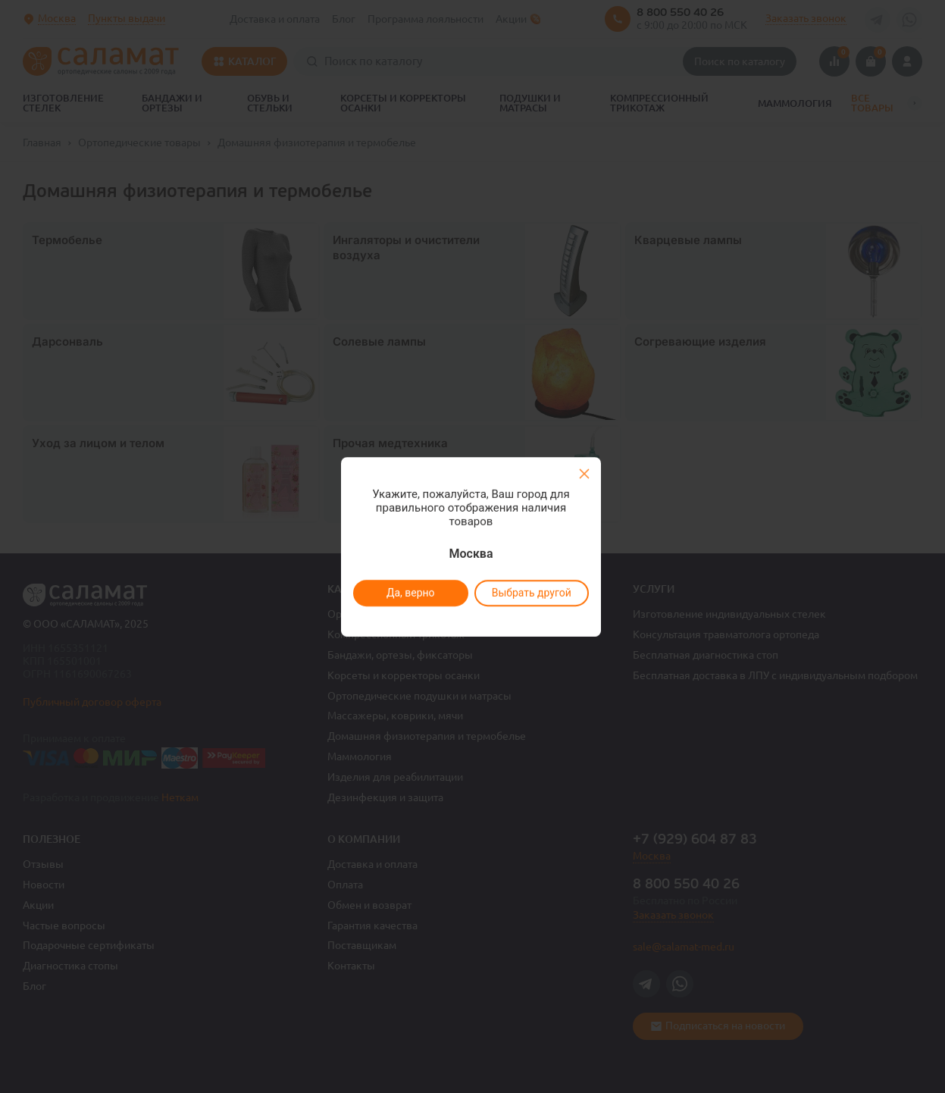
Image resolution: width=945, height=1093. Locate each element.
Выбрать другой (531, 593)
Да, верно (410, 593)
